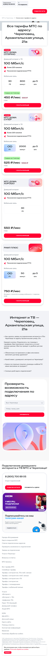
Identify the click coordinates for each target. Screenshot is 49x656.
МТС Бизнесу (7, 562)
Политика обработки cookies (12, 634)
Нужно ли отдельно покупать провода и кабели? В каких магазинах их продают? (22, 365)
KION (4, 613)
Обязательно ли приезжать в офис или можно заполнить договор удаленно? (21, 354)
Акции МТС (6, 609)
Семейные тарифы (9, 570)
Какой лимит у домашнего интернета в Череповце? (23, 359)
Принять (7, 652)
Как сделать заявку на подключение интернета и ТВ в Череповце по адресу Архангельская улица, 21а (24, 337)
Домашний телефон (9, 606)
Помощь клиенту (8, 625)
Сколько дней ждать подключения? (17, 371)
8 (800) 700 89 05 (9, 4)
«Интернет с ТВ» (8, 597)
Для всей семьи (8, 619)
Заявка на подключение (11, 550)
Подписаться (11, 528)
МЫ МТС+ (5, 616)
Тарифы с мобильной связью (12, 587)
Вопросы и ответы (8, 558)
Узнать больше (22, 105)
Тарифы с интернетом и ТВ (12, 579)
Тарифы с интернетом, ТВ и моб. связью (16, 573)
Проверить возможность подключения (16, 547)
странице (37, 643)
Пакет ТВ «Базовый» (9, 603)
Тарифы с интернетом (10, 581)
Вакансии (5, 631)
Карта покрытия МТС (10, 540)
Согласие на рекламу (37, 639)
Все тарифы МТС (8, 567)
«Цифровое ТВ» (7, 600)
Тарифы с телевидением (11, 584)
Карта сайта (6, 622)
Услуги (4, 592)
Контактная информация (11, 628)
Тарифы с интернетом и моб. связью (15, 576)
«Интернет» (6, 594)
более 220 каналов (14, 67)
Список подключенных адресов (13, 543)
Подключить (21, 342)
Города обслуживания (10, 537)
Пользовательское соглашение (21, 642)
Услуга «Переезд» (8, 554)
